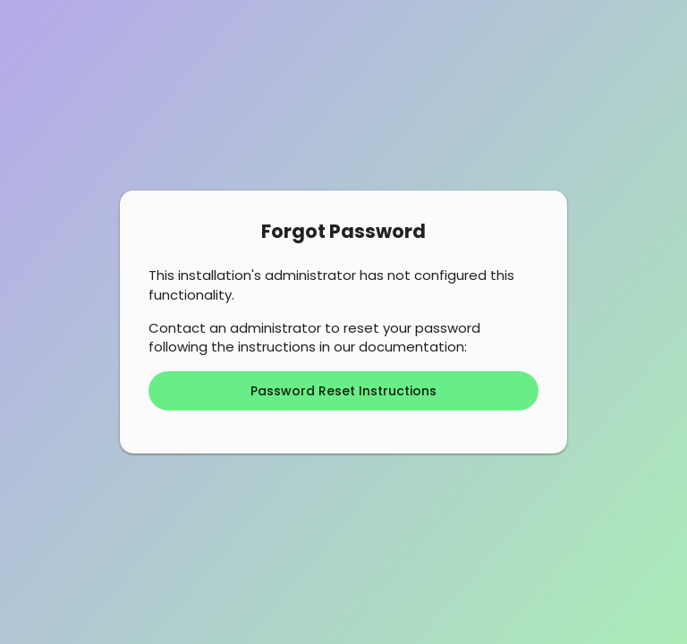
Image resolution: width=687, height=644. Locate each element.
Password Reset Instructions (343, 391)
